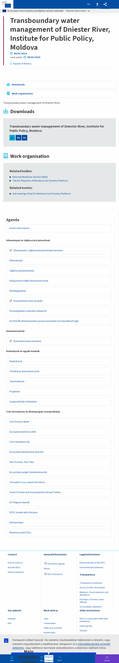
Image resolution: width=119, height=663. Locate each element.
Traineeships (50, 624)
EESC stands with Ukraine (23, 513)
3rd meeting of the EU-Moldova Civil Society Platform (42, 194)
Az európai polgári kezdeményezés (28, 472)
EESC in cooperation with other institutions (94, 621)
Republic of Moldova (22, 63)
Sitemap (11, 619)
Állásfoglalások (18, 291)
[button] (105, 4)
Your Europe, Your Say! (22, 462)
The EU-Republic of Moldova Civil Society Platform (40, 181)
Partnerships (17, 523)
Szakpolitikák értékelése (23, 402)
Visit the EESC (14, 568)
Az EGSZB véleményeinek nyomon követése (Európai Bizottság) (44, 321)
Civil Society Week (19, 422)
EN (18, 137)
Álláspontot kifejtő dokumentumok (29, 281)
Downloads (18, 84)
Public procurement (53, 628)
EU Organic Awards (20, 503)
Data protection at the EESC (92, 563)
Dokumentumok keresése (25, 341)
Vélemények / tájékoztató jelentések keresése (36, 250)
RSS (9, 624)
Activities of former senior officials (92, 601)
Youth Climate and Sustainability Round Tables (35, 493)
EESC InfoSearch (53, 574)
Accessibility (97, 4)
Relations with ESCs (20, 533)
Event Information (20, 228)
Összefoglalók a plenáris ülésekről (28, 311)
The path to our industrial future (27, 482)
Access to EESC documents (92, 588)
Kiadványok (16, 361)
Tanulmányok (17, 382)
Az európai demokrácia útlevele (27, 452)
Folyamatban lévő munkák (26, 301)
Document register (54, 564)
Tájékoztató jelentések (22, 271)
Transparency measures (91, 583)
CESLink (83, 631)
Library (47, 569)
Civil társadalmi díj (19, 442)
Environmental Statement (91, 568)
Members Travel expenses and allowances (94, 594)
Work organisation (22, 94)
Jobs (46, 619)
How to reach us (15, 563)
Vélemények (16, 261)
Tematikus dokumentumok (25, 372)
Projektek (15, 392)
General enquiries (16, 572)
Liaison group (86, 626)
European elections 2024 (23, 432)
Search (59, 660)
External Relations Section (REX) (30, 177)
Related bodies (20, 171)
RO (24, 137)
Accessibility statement (91, 607)
